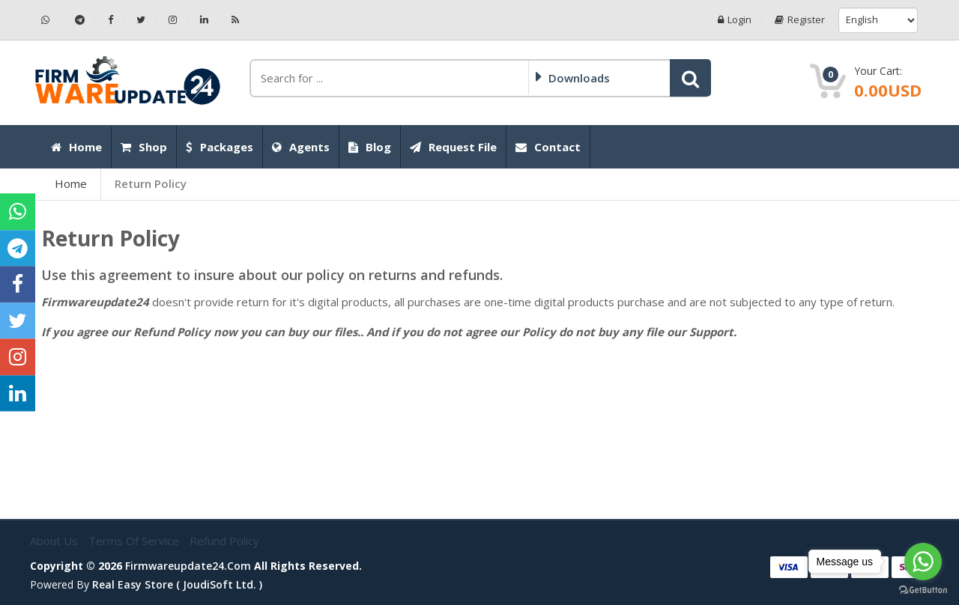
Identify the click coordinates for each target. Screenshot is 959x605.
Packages (219, 146)
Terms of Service (135, 540)
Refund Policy (224, 540)
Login (734, 19)
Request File (453, 146)
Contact (548, 146)
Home (76, 146)
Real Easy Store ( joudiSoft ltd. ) (177, 584)
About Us (55, 540)
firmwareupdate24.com (188, 566)
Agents (301, 146)
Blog (369, 146)
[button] (690, 78)
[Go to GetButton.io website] (923, 590)
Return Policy (151, 183)
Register (800, 19)
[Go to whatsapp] (923, 561)
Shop (144, 146)
